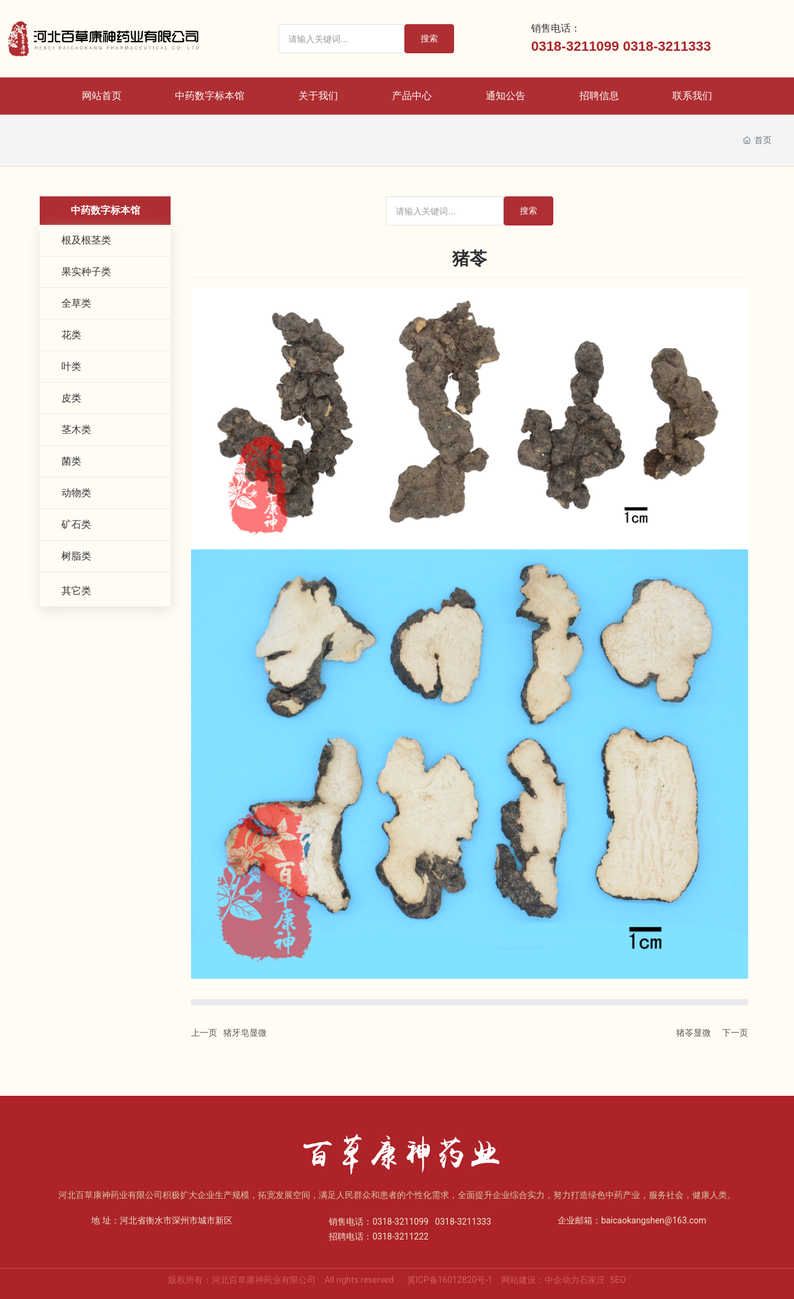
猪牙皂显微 (245, 1033)
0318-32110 (567, 46)
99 (611, 46)
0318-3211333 (463, 1222)
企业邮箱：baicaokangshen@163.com (632, 1220)
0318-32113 (659, 46)
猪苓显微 (693, 1033)
